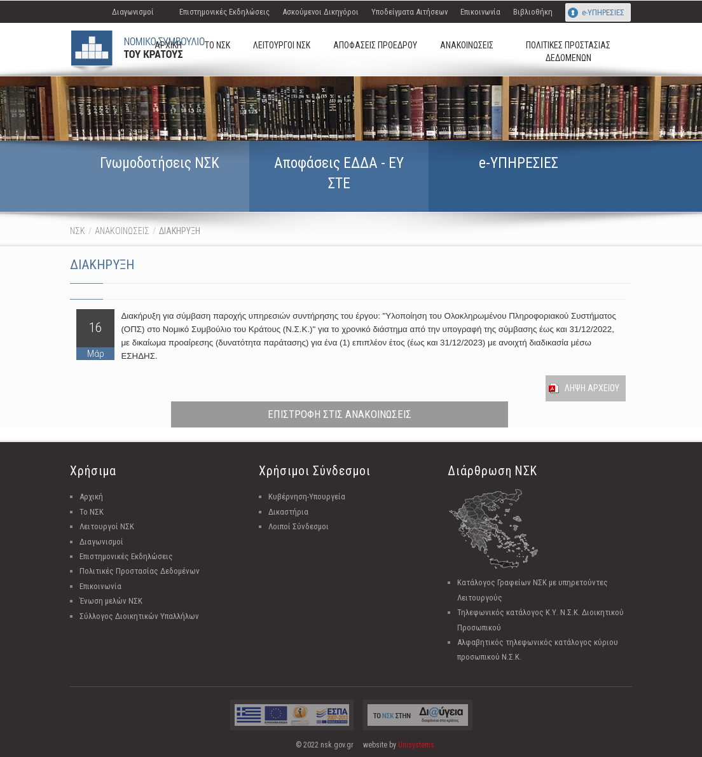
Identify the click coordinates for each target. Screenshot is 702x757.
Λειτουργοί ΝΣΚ (106, 526)
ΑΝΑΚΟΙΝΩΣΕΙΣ (122, 231)
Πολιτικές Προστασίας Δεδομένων (139, 571)
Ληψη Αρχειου (592, 388)
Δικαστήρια (288, 512)
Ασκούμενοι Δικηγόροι (320, 12)
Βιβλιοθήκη (533, 12)
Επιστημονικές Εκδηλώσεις (224, 12)
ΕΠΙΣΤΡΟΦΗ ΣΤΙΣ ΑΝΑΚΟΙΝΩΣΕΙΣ (339, 414)
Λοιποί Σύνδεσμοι (298, 526)
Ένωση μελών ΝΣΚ (110, 601)
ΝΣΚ (77, 231)
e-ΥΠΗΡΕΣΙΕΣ (603, 12)
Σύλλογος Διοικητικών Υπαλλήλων (139, 616)
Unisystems (416, 744)
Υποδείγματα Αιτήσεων (409, 12)
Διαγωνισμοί (133, 12)
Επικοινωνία (480, 12)
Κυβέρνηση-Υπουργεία (306, 496)
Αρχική (91, 496)
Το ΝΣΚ (91, 512)
